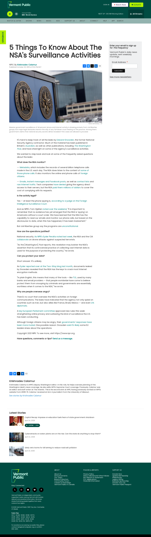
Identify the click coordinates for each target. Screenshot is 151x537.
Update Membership (120, 478)
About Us (57, 476)
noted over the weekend (55, 211)
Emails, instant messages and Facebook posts (43, 183)
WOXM (18, 517)
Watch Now (120, 5)
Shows (29, 23)
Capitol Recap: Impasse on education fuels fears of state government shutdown (59, 419)
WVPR (13, 519)
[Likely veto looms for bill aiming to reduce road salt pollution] (16, 453)
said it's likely (73, 327)
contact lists (83, 183)
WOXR (23, 519)
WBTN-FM (29, 523)
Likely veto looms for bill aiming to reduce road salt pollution (51, 449)
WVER (32, 521)
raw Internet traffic (26, 186)
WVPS (13, 521)
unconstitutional (70, 228)
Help (105, 23)
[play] (10, 16)
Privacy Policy (88, 476)
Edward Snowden (65, 142)
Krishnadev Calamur (27, 67)
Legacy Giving (117, 481)
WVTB (27, 521)
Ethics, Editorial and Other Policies (96, 478)
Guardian (30, 148)
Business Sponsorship (120, 483)
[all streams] (136, 16)
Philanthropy (117, 480)
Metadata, (25, 169)
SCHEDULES (2, 39)
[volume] (16, 16)
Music (48, 23)
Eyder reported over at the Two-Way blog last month (46, 268)
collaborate (22, 241)
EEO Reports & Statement (93, 480)
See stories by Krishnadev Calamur (25, 397)
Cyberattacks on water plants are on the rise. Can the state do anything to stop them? (63, 436)
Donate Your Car (118, 485)
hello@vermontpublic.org (25, 529)
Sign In (106, 6)
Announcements (60, 478)
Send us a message (62, 340)
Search (120, 23)
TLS (74, 279)
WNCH (28, 519)
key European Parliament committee (37, 313)
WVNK (27, 517)
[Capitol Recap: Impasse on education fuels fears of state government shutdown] (16, 423)
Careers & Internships (62, 485)
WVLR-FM (22, 523)
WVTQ (32, 517)
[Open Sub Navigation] (23, 23)
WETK (22, 521)
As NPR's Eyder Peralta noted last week (53, 238)
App (113, 23)
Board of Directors (61, 481)
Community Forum (61, 483)
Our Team (58, 480)
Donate (138, 6)
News (39, 23)
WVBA (23, 517)
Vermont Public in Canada (64, 487)
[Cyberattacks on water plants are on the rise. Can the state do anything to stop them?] (16, 439)
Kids (58, 23)
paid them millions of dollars (67, 189)
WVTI (13, 517)
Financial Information (91, 483)
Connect (94, 23)
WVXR (18, 521)
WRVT (18, 519)
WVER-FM (14, 523)
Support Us (70, 23)
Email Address (120, 64)
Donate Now (117, 476)
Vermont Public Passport (121, 487)
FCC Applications (89, 481)
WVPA (33, 519)
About (82, 23)
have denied (60, 186)
